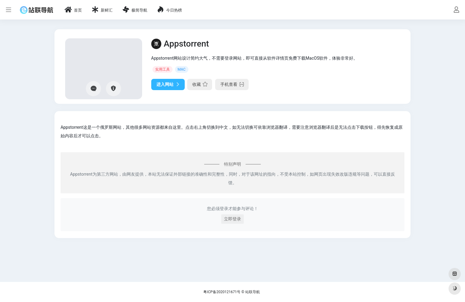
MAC (182, 69)
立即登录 (232, 218)
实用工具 (162, 69)
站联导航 (252, 292)
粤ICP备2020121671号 (221, 292)
